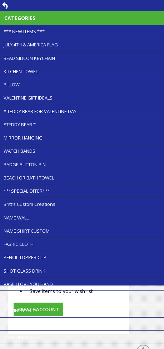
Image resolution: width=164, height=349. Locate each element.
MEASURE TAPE (20, 337)
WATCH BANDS (19, 151)
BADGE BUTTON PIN (25, 164)
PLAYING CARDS (21, 310)
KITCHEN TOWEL (21, 71)
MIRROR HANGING (23, 138)
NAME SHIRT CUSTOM (27, 231)
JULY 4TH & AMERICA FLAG (31, 44)
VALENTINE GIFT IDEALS (28, 98)
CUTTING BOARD (21, 297)
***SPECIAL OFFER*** (27, 191)
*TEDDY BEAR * (20, 124)
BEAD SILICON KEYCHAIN (29, 58)
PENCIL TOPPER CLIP (25, 257)
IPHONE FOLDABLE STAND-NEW (37, 324)
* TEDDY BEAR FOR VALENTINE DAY (40, 111)
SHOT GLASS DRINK (24, 271)
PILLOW (12, 84)
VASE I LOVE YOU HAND (28, 284)
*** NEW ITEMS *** (24, 31)
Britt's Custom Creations (29, 204)
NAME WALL (16, 217)
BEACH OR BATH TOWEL (29, 177)
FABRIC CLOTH (19, 244)
